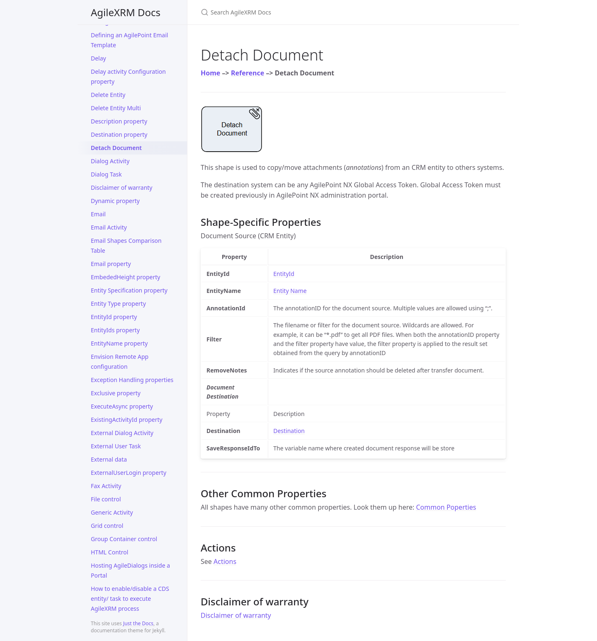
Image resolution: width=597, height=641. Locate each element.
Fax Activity (106, 486)
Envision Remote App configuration (119, 361)
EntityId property (114, 317)
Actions (225, 561)
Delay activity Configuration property (128, 76)
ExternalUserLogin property (128, 473)
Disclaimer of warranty (122, 187)
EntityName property (119, 343)
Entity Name (289, 291)
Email (98, 214)
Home (210, 72)
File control (106, 499)
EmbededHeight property (125, 277)
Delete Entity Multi (116, 108)
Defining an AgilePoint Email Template (129, 40)
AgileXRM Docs (125, 12)
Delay (98, 58)
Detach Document (116, 148)
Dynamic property (115, 201)
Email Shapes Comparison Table (126, 245)
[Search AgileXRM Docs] (298, 12)
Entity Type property (118, 303)
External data (109, 459)
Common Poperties (446, 507)
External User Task (116, 446)
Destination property (119, 134)
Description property (119, 121)
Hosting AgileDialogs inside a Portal (130, 570)
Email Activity (109, 227)
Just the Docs (138, 623)
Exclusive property (116, 393)
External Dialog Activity (122, 433)
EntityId (283, 274)
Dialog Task (106, 174)
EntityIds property (115, 330)
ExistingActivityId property (127, 419)
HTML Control (109, 552)
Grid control (107, 526)
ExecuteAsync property (122, 406)
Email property (111, 264)
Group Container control (124, 539)
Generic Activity (112, 512)
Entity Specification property (129, 290)
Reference (247, 72)
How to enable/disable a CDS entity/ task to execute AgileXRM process (130, 598)
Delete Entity (108, 95)
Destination (289, 431)
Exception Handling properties (132, 380)
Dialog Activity (110, 161)
